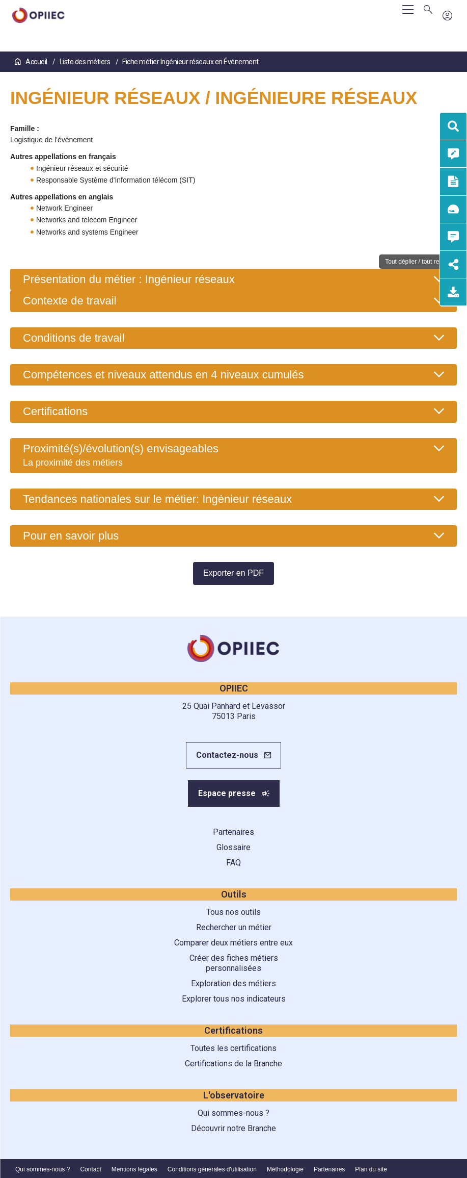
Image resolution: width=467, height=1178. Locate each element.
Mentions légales (134, 1169)
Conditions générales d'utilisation (212, 1169)
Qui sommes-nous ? (233, 1113)
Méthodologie (285, 1169)
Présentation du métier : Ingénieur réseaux (129, 279)
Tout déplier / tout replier (418, 261)
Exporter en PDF (233, 573)
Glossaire (233, 847)
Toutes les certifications (233, 1048)
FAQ (233, 862)
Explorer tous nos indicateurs (234, 999)
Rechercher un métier (233, 927)
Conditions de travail (73, 337)
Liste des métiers (86, 62)
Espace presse (227, 793)
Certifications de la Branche (233, 1063)
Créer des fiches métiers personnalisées (233, 963)
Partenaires (233, 832)
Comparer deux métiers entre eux (233, 942)
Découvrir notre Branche (233, 1128)
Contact (90, 1169)
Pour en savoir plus (71, 535)
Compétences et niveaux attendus (163, 374)
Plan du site (371, 1169)
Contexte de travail (69, 300)
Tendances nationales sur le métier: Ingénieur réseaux (157, 499)
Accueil (31, 62)
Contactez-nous (227, 755)
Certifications (55, 411)
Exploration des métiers (233, 983)
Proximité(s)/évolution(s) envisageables (120, 455)
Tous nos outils (233, 912)
